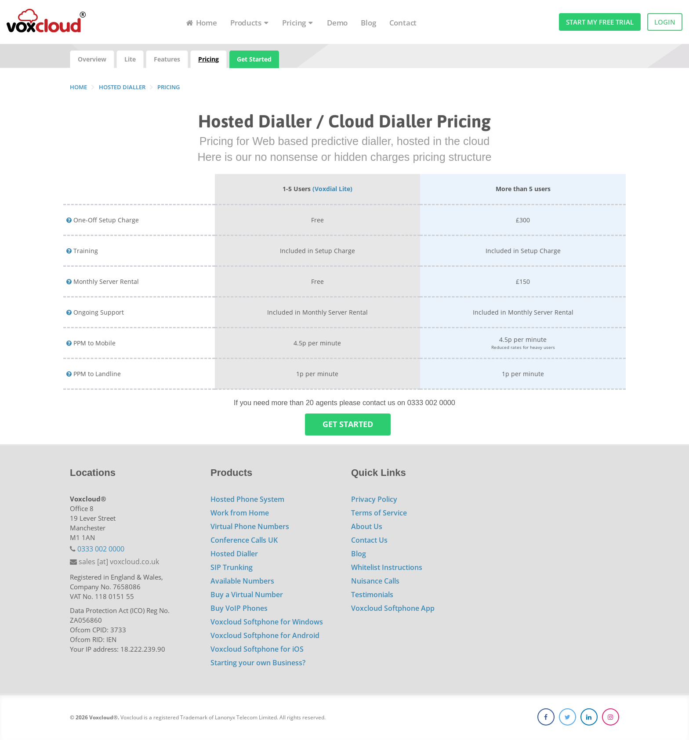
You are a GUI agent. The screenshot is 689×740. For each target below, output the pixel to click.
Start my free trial (600, 22)
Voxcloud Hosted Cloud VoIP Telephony (46, 22)
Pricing (298, 23)
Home (201, 23)
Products (249, 23)
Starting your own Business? (257, 662)
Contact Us (369, 540)
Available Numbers (242, 581)
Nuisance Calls (375, 581)
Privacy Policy (374, 499)
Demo (337, 23)
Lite (130, 59)
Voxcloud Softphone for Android (264, 635)
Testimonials (372, 594)
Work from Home (239, 513)
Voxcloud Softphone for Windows (266, 622)
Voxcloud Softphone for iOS (257, 649)
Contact (403, 23)
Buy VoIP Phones (239, 608)
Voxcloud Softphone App (393, 608)
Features (167, 59)
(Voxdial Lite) (332, 189)
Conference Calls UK (244, 540)
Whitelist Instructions (386, 567)
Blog (368, 23)
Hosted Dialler (234, 554)
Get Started (254, 59)
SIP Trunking (231, 567)
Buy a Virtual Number (246, 594)
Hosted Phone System (247, 499)
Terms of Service (379, 513)
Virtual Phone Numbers (249, 526)
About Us (366, 526)
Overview (92, 59)
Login (664, 22)
